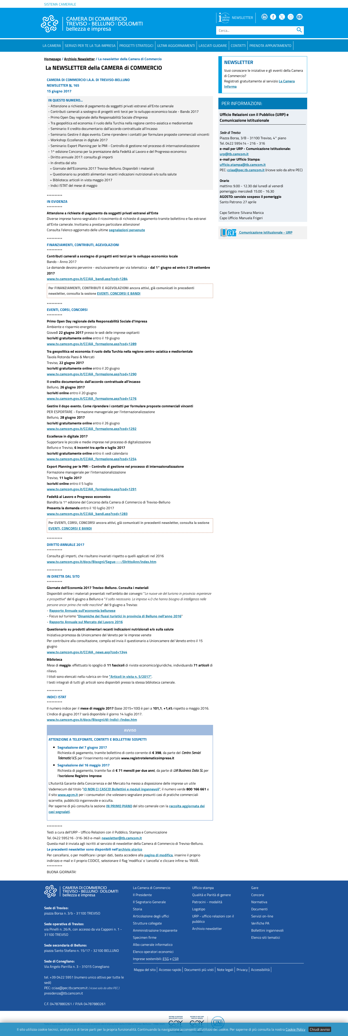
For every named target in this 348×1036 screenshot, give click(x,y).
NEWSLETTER (236, 17)
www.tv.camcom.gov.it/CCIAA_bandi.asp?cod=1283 (87, 513)
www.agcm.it (68, 794)
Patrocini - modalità (207, 902)
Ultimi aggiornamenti (176, 45)
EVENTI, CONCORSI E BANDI (118, 293)
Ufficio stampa (203, 887)
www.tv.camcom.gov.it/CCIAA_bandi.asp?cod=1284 (87, 278)
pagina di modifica (158, 855)
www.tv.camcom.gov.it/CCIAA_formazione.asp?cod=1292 (91, 428)
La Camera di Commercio (151, 887)
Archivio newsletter (207, 928)
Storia (137, 909)
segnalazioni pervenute (127, 230)
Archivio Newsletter (79, 59)
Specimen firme (144, 937)
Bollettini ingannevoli (267, 930)
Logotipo (198, 909)
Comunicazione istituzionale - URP (256, 232)
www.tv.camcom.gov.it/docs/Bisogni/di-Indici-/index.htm (92, 719)
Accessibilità (260, 969)
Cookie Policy (295, 1029)
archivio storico (130, 849)
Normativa (259, 902)
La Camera (52, 45)
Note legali (225, 969)
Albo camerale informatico (152, 944)
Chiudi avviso (320, 1029)
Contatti (238, 45)
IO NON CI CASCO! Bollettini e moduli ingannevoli (121, 789)
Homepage (52, 59)
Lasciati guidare (213, 45)
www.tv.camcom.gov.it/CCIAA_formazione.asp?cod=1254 (91, 458)
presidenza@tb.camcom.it (63, 993)
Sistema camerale (60, 4)
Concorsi (257, 894)
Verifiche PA (260, 923)
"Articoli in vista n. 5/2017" (130, 676)
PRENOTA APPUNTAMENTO (270, 45)
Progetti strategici (136, 45)
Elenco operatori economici (153, 951)
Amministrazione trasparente (155, 930)
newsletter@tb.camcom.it (122, 838)
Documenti (259, 909)
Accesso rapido (170, 969)
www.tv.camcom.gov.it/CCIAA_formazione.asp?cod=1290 (91, 374)
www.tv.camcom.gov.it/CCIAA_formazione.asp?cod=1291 (91, 489)
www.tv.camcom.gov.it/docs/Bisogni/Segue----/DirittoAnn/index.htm (101, 561)
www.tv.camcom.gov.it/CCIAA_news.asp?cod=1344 (87, 652)
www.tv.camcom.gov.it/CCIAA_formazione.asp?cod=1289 (91, 343)
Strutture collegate (147, 923)
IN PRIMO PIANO (119, 806)
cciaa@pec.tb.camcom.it (246, 170)
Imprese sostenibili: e (156, 958)
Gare (254, 887)
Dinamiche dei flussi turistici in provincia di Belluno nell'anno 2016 (129, 616)
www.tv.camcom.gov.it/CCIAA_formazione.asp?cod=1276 (91, 398)
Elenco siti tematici (265, 937)
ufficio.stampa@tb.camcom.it (243, 164)
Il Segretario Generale (149, 902)
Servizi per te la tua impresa (90, 45)
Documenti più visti (199, 969)
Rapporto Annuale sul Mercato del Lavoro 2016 (86, 621)
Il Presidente (142, 894)
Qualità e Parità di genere (211, 894)
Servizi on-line (262, 916)
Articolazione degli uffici (151, 916)
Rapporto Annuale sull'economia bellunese (82, 610)
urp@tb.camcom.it (234, 154)
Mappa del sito (145, 969)
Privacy (242, 969)
